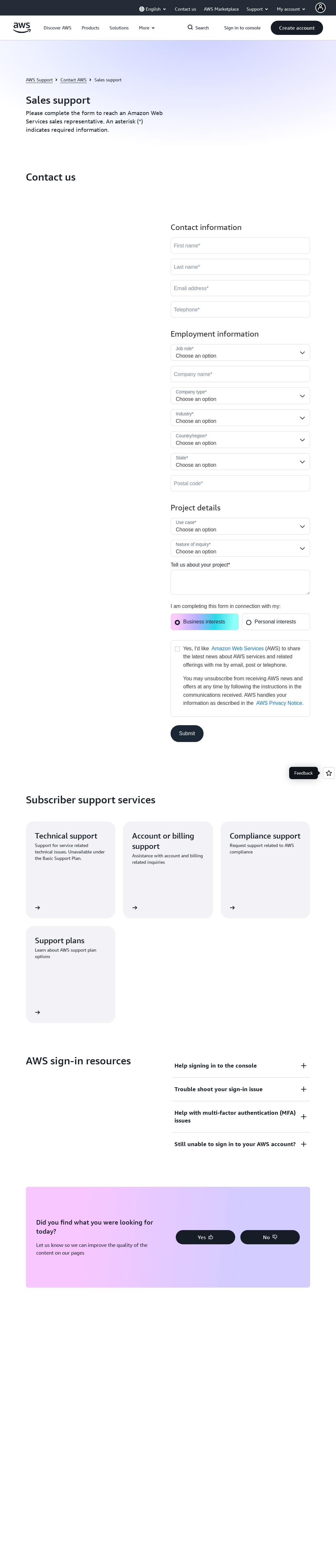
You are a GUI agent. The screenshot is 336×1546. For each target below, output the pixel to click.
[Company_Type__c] (240, 396)
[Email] (240, 288)
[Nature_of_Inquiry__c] (240, 548)
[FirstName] (240, 245)
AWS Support (39, 79)
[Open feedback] (329, 773)
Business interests (199, 621)
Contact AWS (73, 79)
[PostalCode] (240, 483)
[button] (57, 28)
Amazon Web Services (238, 648)
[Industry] (240, 418)
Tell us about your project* (200, 565)
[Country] (240, 440)
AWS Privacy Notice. (280, 703)
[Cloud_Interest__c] (240, 582)
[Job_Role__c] (240, 352)
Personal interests (271, 621)
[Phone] (240, 309)
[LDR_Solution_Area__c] (240, 526)
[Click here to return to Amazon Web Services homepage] (22, 31)
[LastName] (240, 267)
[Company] (240, 374)
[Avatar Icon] (320, 8)
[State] (240, 462)
